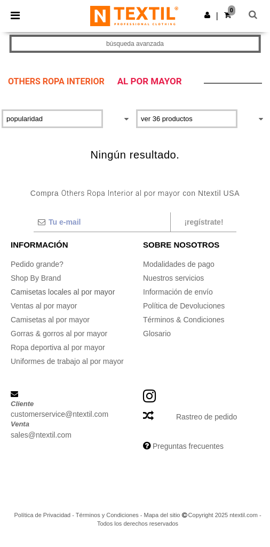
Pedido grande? (37, 264)
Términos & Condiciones (184, 319)
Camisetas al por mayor (50, 319)
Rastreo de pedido (206, 417)
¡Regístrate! (203, 222)
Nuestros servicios (173, 278)
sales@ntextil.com (41, 435)
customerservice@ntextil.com (59, 414)
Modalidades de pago (179, 264)
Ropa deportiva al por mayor (58, 347)
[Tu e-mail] (102, 222)
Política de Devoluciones (184, 306)
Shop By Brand (36, 278)
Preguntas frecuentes (188, 446)
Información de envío (178, 292)
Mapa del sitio (162, 515)
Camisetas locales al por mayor (63, 292)
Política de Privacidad (42, 515)
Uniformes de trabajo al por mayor (67, 361)
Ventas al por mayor (44, 306)
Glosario (157, 333)
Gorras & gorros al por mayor (59, 333)
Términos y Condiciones (107, 515)
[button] (207, 15)
